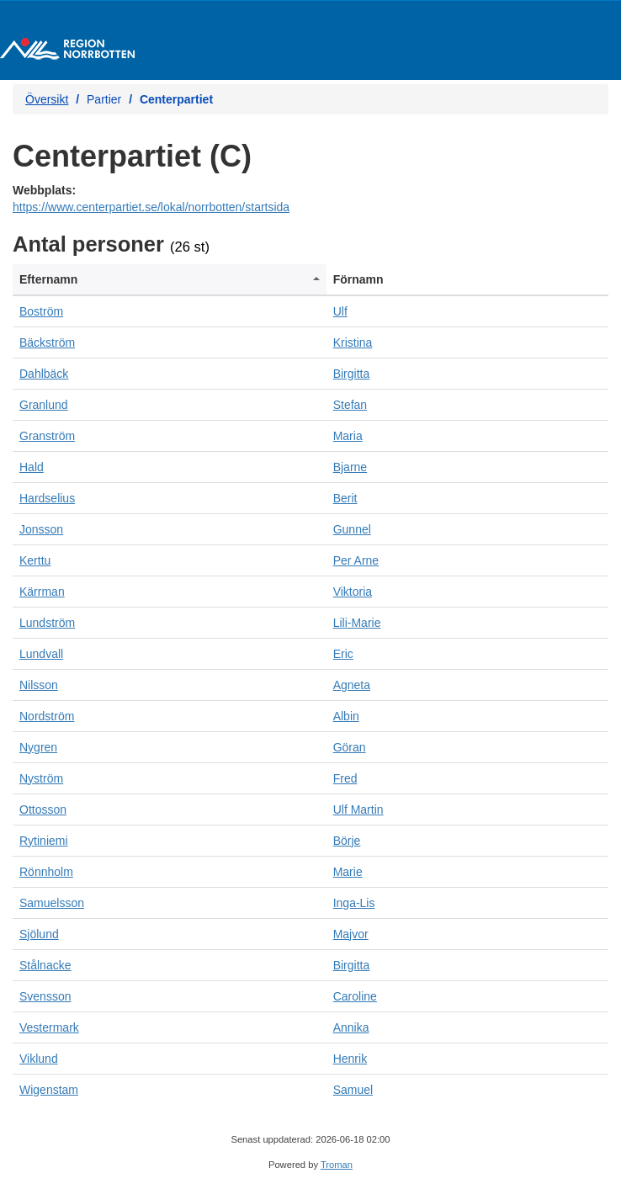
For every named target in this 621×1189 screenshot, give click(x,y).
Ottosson (42, 809)
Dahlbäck (43, 373)
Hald (31, 467)
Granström (47, 436)
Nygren (38, 747)
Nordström (46, 716)
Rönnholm (46, 871)
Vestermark (49, 1027)
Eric (343, 654)
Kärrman (42, 591)
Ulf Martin (358, 809)
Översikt (46, 99)
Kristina (353, 342)
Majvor (351, 934)
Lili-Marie (357, 622)
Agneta (351, 685)
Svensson (45, 996)
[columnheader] (169, 279)
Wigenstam (48, 1089)
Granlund (43, 404)
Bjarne (350, 467)
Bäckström (47, 342)
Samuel (353, 1089)
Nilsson (38, 685)
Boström (41, 311)
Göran (349, 747)
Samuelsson (51, 903)
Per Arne (356, 560)
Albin (346, 716)
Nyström (41, 778)
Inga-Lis (354, 903)
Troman (337, 1165)
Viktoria (352, 591)
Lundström (47, 622)
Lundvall (41, 654)
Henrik (350, 1058)
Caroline (355, 996)
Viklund (38, 1058)
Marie (348, 871)
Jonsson (41, 529)
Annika (351, 1027)
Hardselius (47, 498)
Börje (347, 840)
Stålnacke (45, 965)
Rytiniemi (43, 840)
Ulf (340, 311)
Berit (345, 498)
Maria (348, 436)
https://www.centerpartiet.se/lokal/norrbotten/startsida (151, 207)
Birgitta (351, 373)
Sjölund (39, 934)
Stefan (350, 404)
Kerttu (34, 560)
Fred (345, 778)
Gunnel (352, 529)
